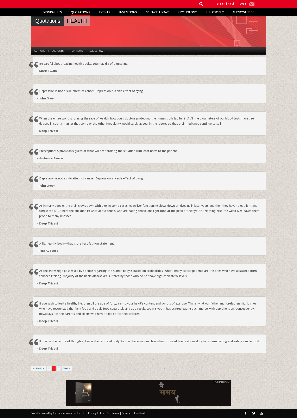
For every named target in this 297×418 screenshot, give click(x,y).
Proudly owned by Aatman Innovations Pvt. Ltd (58, 413)
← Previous (38, 368)
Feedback (140, 413)
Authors (39, 51)
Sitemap (127, 413)
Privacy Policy (96, 413)
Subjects (58, 51)
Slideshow (96, 51)
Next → (67, 368)
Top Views (76, 51)
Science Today (157, 12)
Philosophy (215, 12)
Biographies (52, 12)
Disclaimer (113, 413)
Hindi (231, 3)
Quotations (80, 12)
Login (243, 3)
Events (104, 12)
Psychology (187, 12)
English (221, 3)
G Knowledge (243, 12)
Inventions (128, 12)
